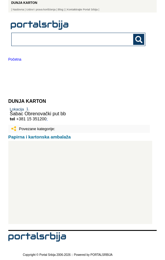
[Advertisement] (80, 182)
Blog (60, 9)
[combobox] (65, 39)
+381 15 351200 (31, 118)
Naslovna (18, 9)
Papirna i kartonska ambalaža (39, 136)
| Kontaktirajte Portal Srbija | (82, 9)
